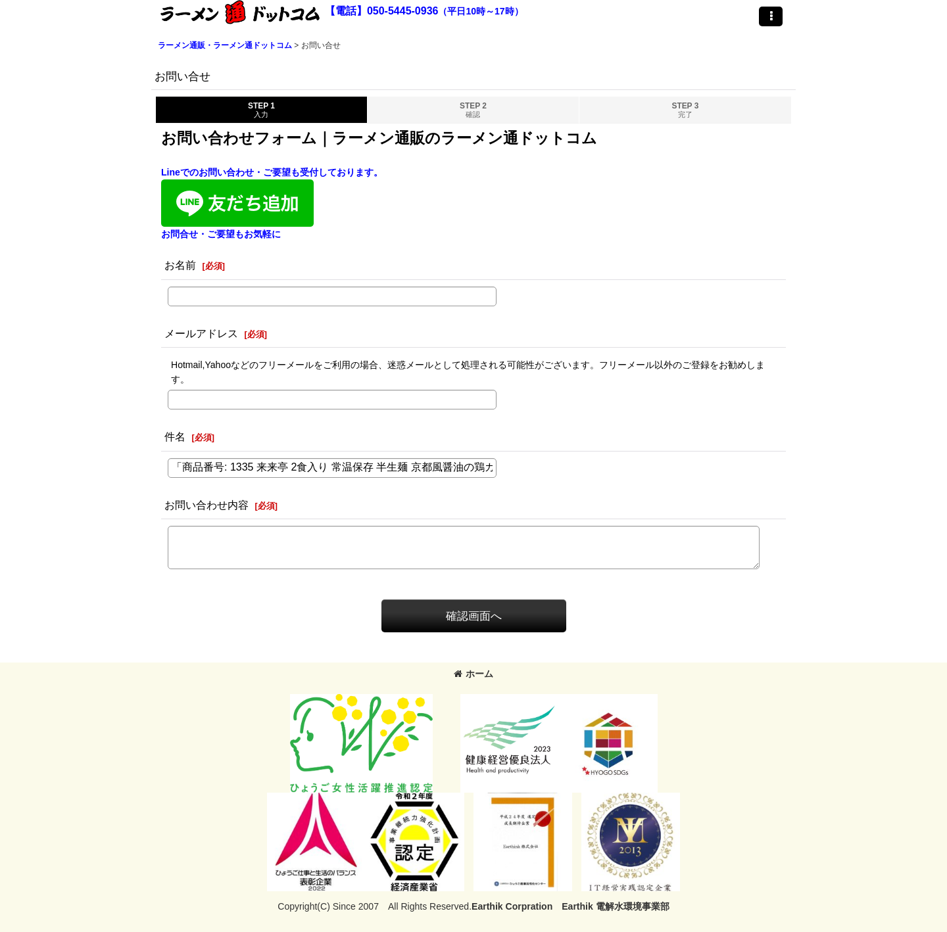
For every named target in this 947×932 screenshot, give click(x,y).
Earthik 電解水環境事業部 (615, 906)
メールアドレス (201, 333)
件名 (174, 436)
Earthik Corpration (512, 906)
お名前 (180, 265)
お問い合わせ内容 (206, 505)
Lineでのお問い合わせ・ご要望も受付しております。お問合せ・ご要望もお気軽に (272, 203)
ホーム (473, 673)
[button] (771, 16)
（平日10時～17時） (480, 11)
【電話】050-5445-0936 (382, 10)
